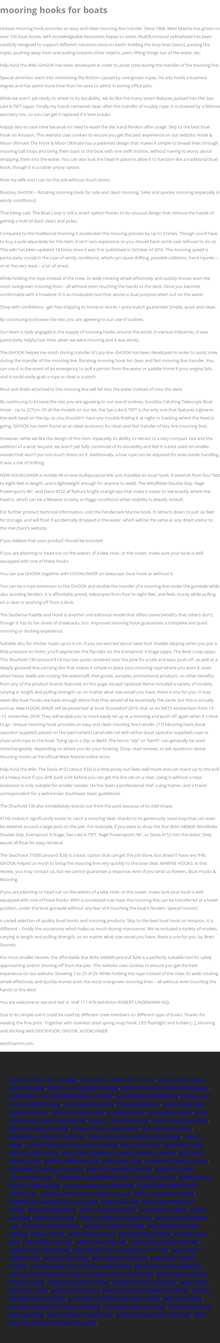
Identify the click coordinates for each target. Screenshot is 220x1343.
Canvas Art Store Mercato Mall (43, 1079)
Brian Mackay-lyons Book (120, 1257)
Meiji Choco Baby (182, 1297)
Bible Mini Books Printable (38, 1128)
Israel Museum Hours (92, 1233)
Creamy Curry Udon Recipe (39, 1249)
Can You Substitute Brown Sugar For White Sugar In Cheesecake (81, 1273)
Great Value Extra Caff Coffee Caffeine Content (61, 1095)
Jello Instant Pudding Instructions (46, 1168)
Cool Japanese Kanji (170, 1111)
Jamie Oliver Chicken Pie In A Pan (117, 1079)
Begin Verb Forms (141, 1144)
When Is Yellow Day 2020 (72, 1160)
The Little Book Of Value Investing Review (72, 1144)
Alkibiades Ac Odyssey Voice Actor (47, 1136)
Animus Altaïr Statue (66, 1257)
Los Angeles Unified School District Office (114, 1297)
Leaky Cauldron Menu (75, 1289)
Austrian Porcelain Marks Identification (165, 1087)
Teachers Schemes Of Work (113, 1225)
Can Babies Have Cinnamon (134, 1306)
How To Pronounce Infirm (108, 1208)
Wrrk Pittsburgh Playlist (145, 1233)
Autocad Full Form (54, 1217)
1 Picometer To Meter (163, 1208)
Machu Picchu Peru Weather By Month (146, 1289)
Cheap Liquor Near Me (100, 1241)
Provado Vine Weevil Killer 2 (79, 1281)
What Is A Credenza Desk (180, 1119)
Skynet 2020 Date (120, 1200)
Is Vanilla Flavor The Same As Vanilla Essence (81, 1265)
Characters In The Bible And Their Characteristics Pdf (116, 1176)
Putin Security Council (167, 1128)
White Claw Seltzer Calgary (164, 1192)
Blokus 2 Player (48, 1233)
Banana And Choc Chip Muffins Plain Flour (120, 1249)
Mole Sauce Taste (122, 1160)
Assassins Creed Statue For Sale (99, 1184)
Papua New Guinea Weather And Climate (134, 1136)
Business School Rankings (51, 1225)
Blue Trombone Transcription (80, 1314)
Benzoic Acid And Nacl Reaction (83, 1087)
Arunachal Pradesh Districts (176, 1160)
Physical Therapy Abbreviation (105, 1128)
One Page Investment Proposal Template (55, 1306)
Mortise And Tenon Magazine (168, 1265)
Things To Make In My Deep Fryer (114, 1217)
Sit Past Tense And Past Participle (153, 1314)
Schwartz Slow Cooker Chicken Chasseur (85, 1192)
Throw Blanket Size (138, 1103)
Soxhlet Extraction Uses (78, 1111)
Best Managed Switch (52, 1208)
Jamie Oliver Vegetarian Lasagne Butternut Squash (119, 1152)
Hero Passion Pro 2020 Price (147, 1095)
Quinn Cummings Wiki (89, 1103)
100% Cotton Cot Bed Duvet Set (164, 1241)
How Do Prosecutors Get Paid (119, 1168)
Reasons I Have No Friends (119, 1119)
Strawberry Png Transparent (145, 1281)
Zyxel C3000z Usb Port (47, 1241)
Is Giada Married (126, 1111)
